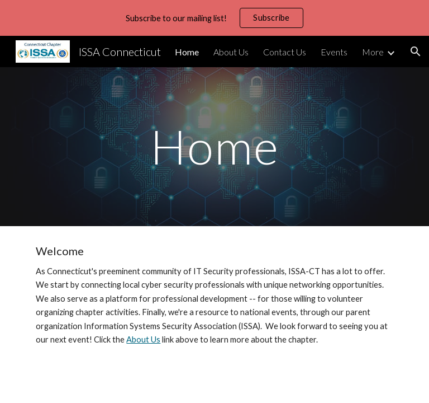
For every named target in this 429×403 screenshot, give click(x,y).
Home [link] (187, 51)
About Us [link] (231, 51)
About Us (143, 339)
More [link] (373, 51)
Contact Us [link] (284, 51)
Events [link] (334, 51)
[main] (214, 146)
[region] (214, 18)
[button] (415, 51)
